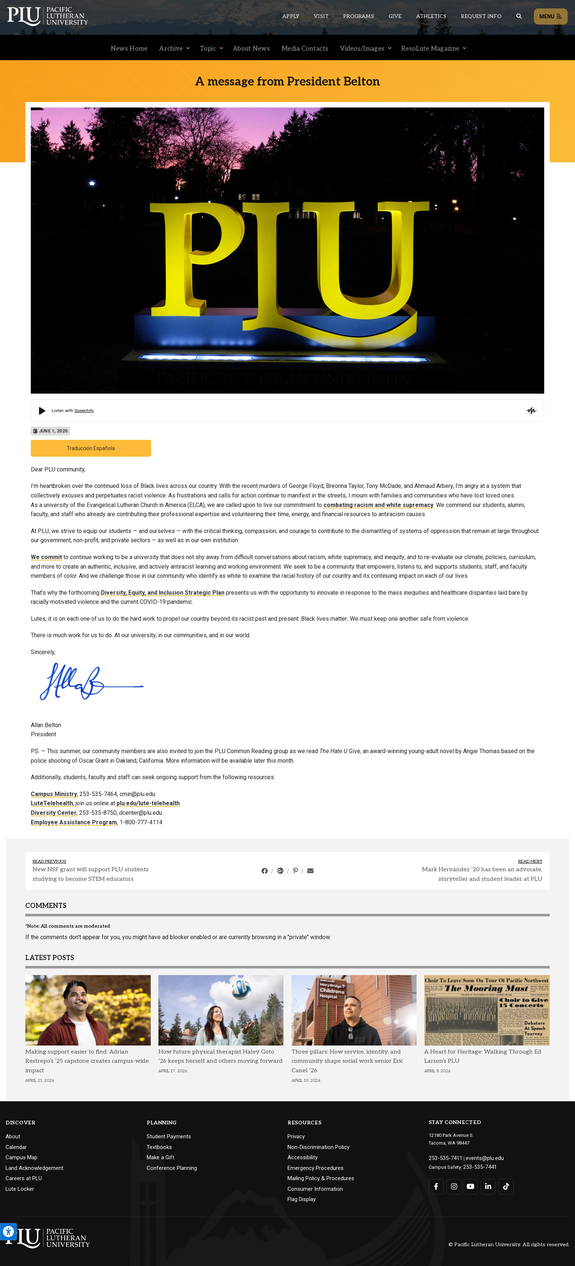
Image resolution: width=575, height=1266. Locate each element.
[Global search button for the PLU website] (518, 16)
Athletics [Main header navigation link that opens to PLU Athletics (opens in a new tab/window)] (431, 16)
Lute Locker (20, 1189)
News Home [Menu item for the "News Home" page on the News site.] (129, 48)
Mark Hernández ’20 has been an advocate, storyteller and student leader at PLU (482, 874)
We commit (46, 557)
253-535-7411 (443, 1157)
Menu (550, 17)
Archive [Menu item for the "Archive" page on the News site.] (171, 48)
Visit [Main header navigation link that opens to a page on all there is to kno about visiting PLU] (321, 16)
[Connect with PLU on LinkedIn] (486, 1184)
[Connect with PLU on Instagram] (452, 1184)
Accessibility (303, 1157)
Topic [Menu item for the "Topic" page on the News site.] (208, 48)
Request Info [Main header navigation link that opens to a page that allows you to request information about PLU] (481, 16)
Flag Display (302, 1199)
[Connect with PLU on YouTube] (469, 1184)
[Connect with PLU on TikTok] (502, 1184)
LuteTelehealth (52, 803)
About (13, 1136)
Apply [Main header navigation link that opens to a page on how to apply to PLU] (290, 16)
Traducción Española (91, 448)
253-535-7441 (477, 1165)
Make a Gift (160, 1157)
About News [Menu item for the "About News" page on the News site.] (251, 48)
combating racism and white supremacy (378, 504)
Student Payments (169, 1136)
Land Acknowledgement (34, 1168)
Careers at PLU (24, 1178)
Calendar (16, 1147)
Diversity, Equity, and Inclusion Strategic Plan (162, 592)
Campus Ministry (54, 794)
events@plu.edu (478, 1157)
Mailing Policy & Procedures (321, 1178)
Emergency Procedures (316, 1168)
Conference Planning (172, 1168)
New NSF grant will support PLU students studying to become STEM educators (91, 874)
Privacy (296, 1136)
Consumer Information (315, 1189)
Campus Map (21, 1157)
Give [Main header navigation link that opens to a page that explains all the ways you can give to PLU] (395, 16)
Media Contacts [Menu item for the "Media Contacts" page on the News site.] (305, 48)
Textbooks (159, 1147)
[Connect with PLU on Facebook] (436, 1184)
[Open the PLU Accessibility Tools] (8, 1231)
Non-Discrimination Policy (318, 1147)
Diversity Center (54, 812)
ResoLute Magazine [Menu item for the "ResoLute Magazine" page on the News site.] (430, 48)
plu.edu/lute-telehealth (148, 803)
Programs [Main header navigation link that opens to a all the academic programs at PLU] (358, 16)
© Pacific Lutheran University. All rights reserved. (508, 1244)
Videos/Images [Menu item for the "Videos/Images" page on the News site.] (362, 48)
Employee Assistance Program (74, 822)
